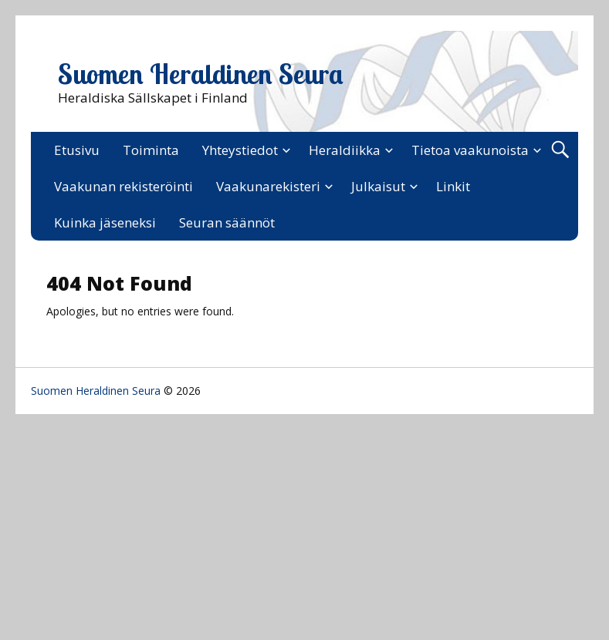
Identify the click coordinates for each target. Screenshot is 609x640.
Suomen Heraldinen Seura (200, 74)
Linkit (453, 186)
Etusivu (77, 150)
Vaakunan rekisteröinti (123, 186)
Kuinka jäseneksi (105, 222)
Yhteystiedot (240, 150)
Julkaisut (378, 186)
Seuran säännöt (227, 222)
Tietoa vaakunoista (470, 150)
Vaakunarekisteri (268, 186)
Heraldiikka (345, 150)
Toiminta (151, 150)
